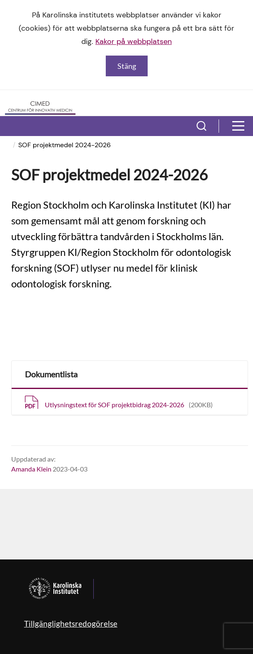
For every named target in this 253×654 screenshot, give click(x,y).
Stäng (126, 66)
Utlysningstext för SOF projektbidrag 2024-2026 (129, 404)
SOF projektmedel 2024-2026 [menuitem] (64, 145)
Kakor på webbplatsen (133, 41)
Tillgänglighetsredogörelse (70, 623)
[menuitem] (13, 145)
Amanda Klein (31, 469)
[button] (201, 126)
